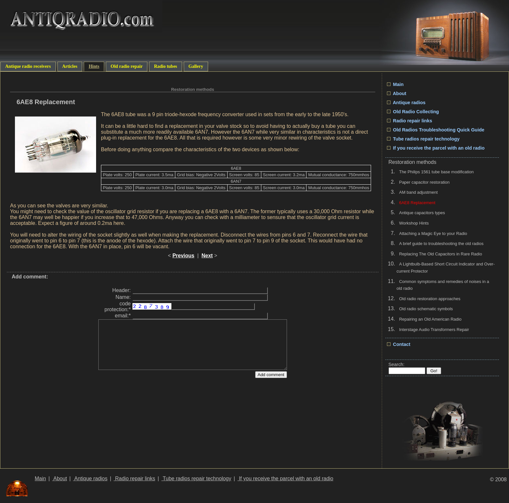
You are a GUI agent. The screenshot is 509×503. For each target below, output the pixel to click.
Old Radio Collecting (413, 111)
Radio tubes (165, 66)
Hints (94, 66)
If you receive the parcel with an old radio (436, 148)
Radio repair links (409, 120)
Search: (397, 364)
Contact (399, 344)
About (396, 93)
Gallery (196, 66)
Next (207, 255)
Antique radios (406, 102)
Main (395, 84)
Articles (70, 66)
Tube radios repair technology (423, 138)
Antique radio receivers (28, 66)
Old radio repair (127, 66)
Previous (183, 255)
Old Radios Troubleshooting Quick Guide (435, 129)
